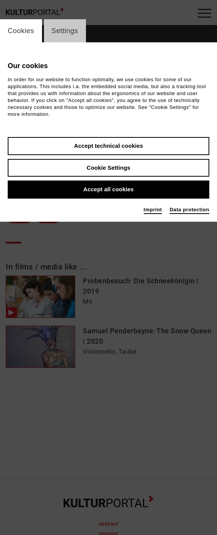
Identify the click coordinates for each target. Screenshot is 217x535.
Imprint (153, 209)
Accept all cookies (108, 189)
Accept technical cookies (108, 145)
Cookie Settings (108, 167)
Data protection (189, 209)
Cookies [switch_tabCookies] (21, 31)
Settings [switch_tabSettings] (65, 31)
